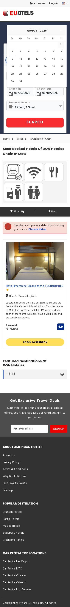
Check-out (44, 89)
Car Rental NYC (12, 568)
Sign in (53, 3)
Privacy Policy (11, 462)
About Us (9, 455)
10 (20, 59)
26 (37, 74)
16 (12, 67)
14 (53, 59)
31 (20, 81)
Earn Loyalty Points (15, 483)
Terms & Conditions (15, 469)
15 (61, 59)
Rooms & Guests (19, 102)
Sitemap (8, 490)
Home (9, 139)
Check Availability (35, 342)
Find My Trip (38, 3)
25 (29, 74)
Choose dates (37, 229)
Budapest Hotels (13, 533)
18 (29, 67)
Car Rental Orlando (14, 582)
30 (12, 81)
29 (61, 74)
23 (12, 74)
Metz (22, 139)
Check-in (15, 89)
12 (37, 59)
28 (53, 74)
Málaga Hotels (12, 526)
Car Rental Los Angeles (17, 589)
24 (20, 74)
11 (29, 59)
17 (20, 67)
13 (45, 59)
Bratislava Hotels (13, 540)
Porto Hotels (11, 519)
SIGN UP (58, 428)
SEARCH (35, 122)
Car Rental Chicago (14, 575)
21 (53, 67)
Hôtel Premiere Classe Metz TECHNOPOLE (34, 288)
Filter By (17, 212)
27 (45, 74)
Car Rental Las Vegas (16, 561)
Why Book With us (14, 476)
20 (45, 67)
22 (61, 67)
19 (37, 67)
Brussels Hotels (12, 512)
